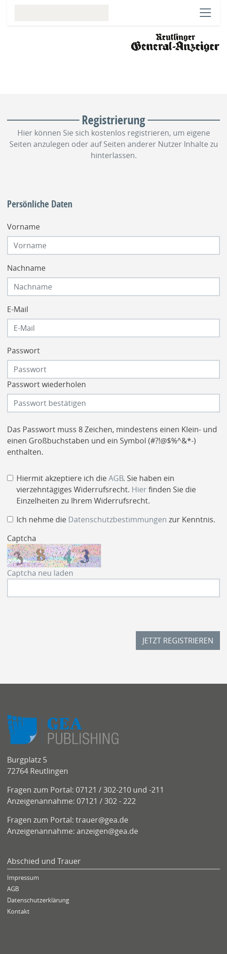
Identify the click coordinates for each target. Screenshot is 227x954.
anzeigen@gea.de (107, 831)
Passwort (23, 350)
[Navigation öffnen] (205, 13)
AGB (116, 478)
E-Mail (17, 309)
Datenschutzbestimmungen (117, 519)
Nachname (26, 268)
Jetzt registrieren (177, 640)
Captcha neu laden (40, 573)
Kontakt (18, 912)
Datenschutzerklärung (38, 900)
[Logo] (175, 42)
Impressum (23, 878)
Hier (139, 489)
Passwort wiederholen (46, 384)
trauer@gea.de (102, 820)
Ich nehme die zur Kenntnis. (115, 519)
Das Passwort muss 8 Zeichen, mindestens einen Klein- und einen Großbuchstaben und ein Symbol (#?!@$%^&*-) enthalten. (112, 440)
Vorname (23, 226)
